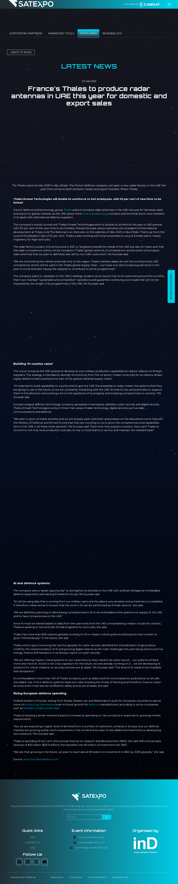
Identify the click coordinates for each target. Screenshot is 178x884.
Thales (68, 209)
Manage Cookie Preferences (23, 877)
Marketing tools (61, 33)
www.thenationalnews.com (41, 759)
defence (94, 704)
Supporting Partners (26, 33)
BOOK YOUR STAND (171, 286)
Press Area (88, 33)
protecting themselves (40, 704)
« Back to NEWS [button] (21, 52)
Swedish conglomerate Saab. (41, 708)
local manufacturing (95, 213)
